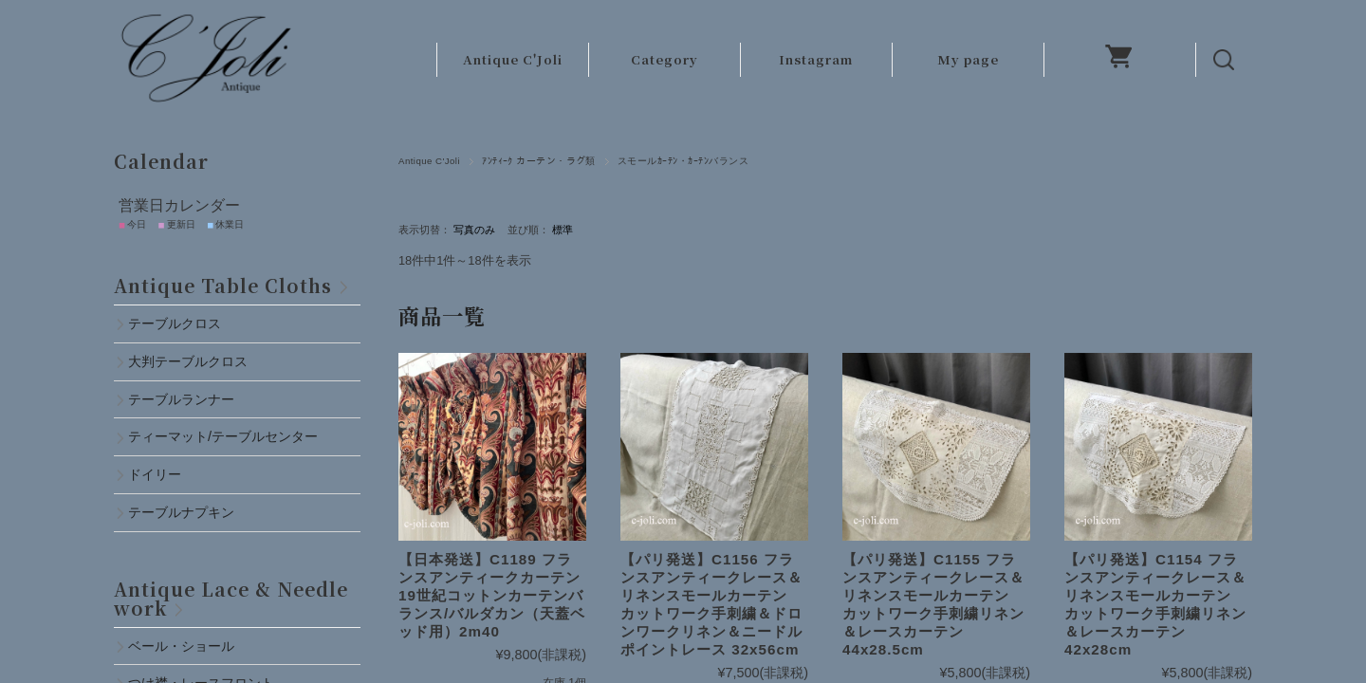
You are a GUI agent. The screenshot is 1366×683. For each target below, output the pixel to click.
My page (968, 59)
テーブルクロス (174, 323)
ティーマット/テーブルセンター (223, 436)
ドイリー (154, 474)
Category (664, 59)
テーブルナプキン (188, 512)
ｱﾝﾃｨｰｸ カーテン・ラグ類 (539, 161)
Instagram (816, 59)
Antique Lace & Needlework (231, 598)
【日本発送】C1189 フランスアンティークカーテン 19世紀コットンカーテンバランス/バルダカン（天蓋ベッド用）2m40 (497, 595)
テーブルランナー (181, 399)
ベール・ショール (181, 646)
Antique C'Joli (513, 59)
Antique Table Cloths (223, 285)
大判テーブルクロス (188, 361)
